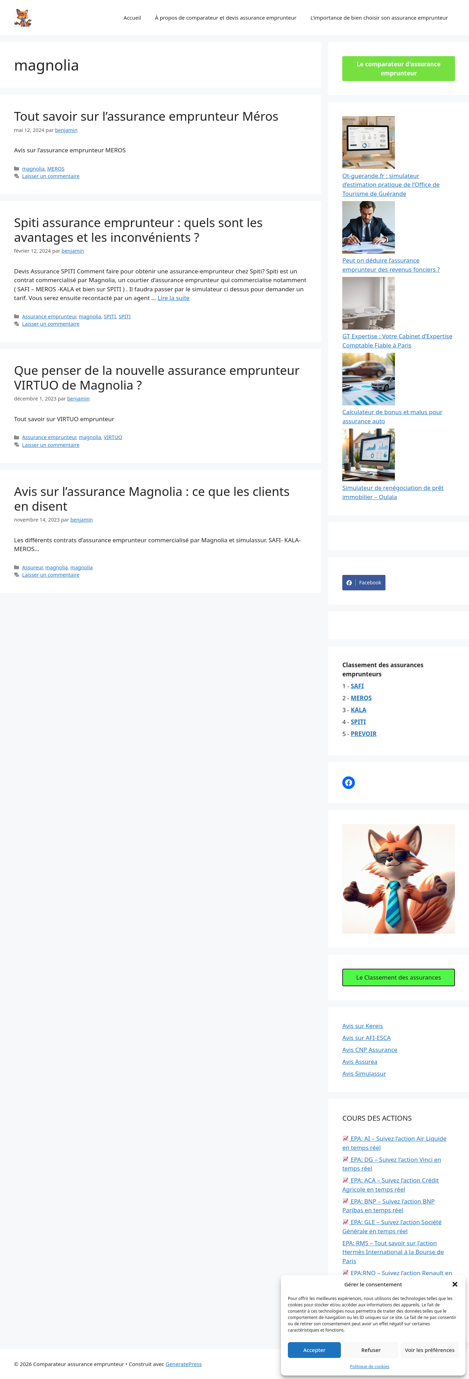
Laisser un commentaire (50, 176)
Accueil (132, 17)
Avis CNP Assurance (369, 1050)
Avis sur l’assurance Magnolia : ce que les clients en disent (152, 498)
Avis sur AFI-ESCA (366, 1038)
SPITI (110, 316)
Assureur (32, 567)
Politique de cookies (369, 1367)
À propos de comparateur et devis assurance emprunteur (226, 17)
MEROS (55, 168)
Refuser (371, 1349)
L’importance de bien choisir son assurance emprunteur (379, 17)
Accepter (314, 1349)
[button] (454, 1284)
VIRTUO (113, 437)
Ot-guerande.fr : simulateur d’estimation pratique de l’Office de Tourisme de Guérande (391, 185)
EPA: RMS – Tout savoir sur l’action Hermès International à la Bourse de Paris (393, 1252)
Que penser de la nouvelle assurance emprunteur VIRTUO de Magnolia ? (156, 377)
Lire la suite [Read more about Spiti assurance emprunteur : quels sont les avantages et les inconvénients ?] (174, 298)
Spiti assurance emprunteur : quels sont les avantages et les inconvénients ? (138, 229)
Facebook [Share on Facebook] (363, 582)
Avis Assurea (359, 1062)
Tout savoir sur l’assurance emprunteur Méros (146, 116)
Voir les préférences (430, 1349)
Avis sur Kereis (362, 1026)
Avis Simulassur (364, 1073)
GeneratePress (183, 1363)
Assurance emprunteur (49, 316)
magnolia (33, 168)
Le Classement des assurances (398, 977)
